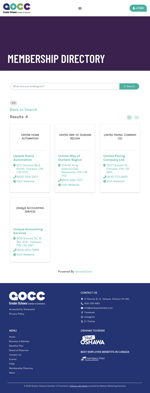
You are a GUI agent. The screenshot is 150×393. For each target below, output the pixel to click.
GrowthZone (83, 271)
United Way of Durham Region (70, 158)
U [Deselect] (13, 103)
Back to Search (23, 109)
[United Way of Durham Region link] (75, 136)
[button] (80, 8)
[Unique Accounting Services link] (30, 209)
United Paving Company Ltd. (114, 158)
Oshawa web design (79, 386)
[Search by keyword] (65, 86)
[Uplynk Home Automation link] (30, 136)
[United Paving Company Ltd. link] (120, 136)
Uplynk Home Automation (23, 158)
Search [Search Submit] (129, 86)
